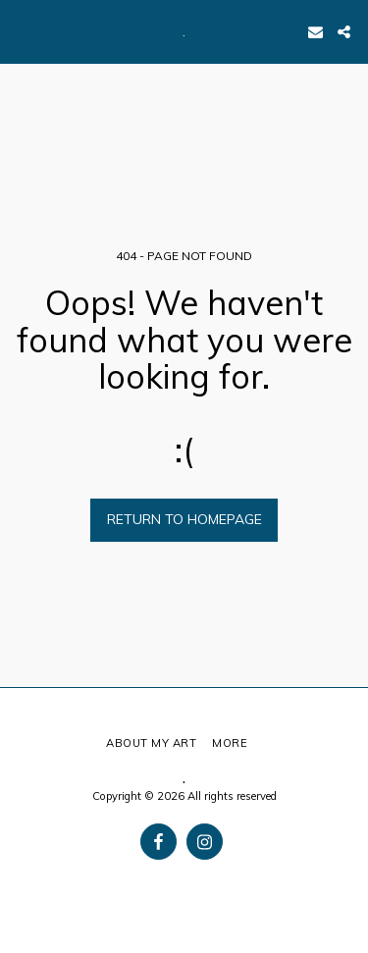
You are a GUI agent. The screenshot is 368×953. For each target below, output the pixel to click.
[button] (21, 31)
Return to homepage (184, 519)
